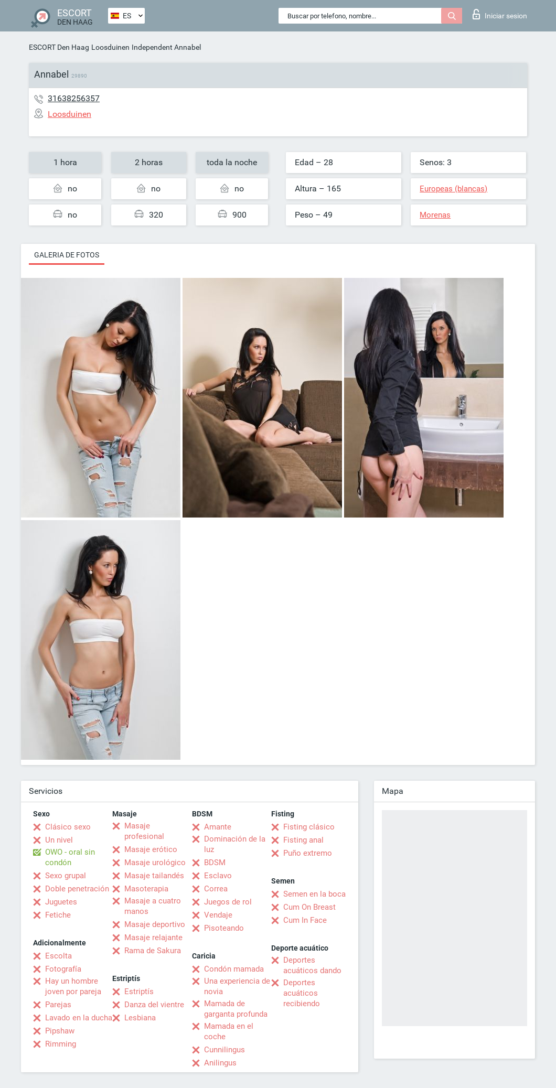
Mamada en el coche (228, 1031)
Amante (217, 827)
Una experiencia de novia (237, 986)
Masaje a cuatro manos (152, 906)
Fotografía (63, 969)
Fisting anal (303, 840)
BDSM (215, 862)
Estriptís (139, 991)
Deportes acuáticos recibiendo (301, 993)
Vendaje (218, 915)
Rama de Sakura (152, 950)
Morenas (435, 215)
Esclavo (218, 875)
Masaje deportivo (154, 924)
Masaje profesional (144, 831)
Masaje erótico (150, 849)
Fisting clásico (309, 827)
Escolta (58, 956)
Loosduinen (110, 47)
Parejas (58, 1004)
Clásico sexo (68, 827)
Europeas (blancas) (453, 188)
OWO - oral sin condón (70, 857)
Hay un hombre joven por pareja (73, 986)
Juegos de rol (228, 902)
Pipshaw (59, 1031)
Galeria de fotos (66, 255)
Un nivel (59, 840)
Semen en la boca (314, 894)
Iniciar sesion (500, 14)
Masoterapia (146, 888)
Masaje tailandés (154, 875)
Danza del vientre (154, 1004)
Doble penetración (77, 888)
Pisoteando (224, 928)
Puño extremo (307, 853)
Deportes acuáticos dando (312, 965)
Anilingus (220, 1063)
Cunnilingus (224, 1049)
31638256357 (74, 98)
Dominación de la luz (234, 844)
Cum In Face (305, 920)
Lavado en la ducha (78, 1017)
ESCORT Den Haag (59, 47)
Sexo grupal (65, 875)
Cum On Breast (309, 907)
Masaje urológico (155, 862)
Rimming (60, 1044)
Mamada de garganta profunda (236, 1009)
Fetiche (58, 915)
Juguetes (61, 902)
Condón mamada (234, 969)
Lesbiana (140, 1017)
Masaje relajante (153, 937)
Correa (216, 888)
